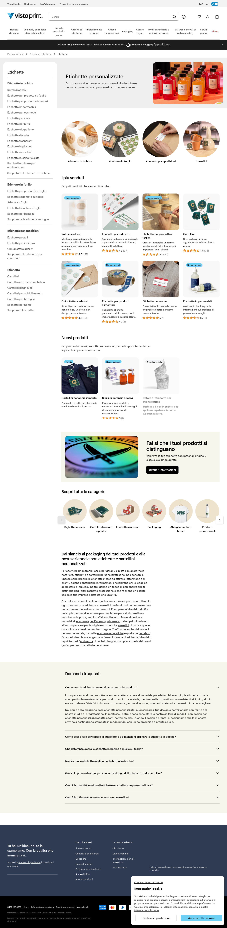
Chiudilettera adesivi (20, 248)
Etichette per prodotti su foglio (26, 95)
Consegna (81, 858)
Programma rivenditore (88, 869)
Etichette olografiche (20, 129)
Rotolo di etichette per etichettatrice (21, 165)
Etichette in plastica (19, 146)
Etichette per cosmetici (21, 112)
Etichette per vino (18, 118)
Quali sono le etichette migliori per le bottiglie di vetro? (99, 760)
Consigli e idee (84, 863)
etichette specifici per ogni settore (97, 621)
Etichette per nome (19, 304)
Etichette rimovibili (19, 152)
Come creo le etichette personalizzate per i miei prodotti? (101, 687)
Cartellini (13, 276)
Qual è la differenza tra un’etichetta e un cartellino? (97, 797)
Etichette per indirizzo (21, 243)
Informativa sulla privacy (42, 907)
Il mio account (83, 848)
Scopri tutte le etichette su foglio (28, 219)
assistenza (86, 641)
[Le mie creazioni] (192, 17)
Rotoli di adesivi (17, 89)
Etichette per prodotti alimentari (27, 101)
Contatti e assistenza (87, 853)
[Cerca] (174, 16)
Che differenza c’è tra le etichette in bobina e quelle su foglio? (104, 748)
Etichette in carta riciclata (23, 157)
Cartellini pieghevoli (19, 287)
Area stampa (119, 867)
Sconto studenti (84, 879)
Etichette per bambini (20, 213)
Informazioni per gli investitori (123, 860)
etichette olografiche (110, 633)
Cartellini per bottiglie (21, 299)
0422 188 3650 (14, 907)
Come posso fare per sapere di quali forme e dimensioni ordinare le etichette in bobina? (120, 736)
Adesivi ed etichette (41, 54)
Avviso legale (82, 907)
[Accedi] (207, 16)
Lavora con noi (120, 853)
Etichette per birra (18, 123)
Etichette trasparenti (20, 140)
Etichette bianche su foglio (24, 207)
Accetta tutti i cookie (201, 918)
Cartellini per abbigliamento (24, 293)
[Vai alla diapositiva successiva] (222, 45)
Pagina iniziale (15, 54)
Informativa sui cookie (146, 910)
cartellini (123, 625)
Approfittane (162, 44)
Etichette (63, 54)
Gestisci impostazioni (156, 918)
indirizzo (145, 633)
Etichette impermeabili (21, 106)
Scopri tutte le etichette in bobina (28, 173)
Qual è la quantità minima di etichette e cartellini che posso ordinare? (109, 785)
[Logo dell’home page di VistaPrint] (25, 16)
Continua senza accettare (148, 882)
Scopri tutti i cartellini (20, 310)
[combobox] (111, 17)
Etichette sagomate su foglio (25, 196)
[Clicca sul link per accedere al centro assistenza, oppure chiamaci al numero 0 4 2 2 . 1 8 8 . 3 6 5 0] (184, 16)
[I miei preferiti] (199, 16)
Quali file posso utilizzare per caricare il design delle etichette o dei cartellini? (113, 773)
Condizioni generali (65, 907)
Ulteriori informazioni (162, 469)
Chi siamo (118, 848)
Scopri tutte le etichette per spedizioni (24, 256)
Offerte (214, 31)
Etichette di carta (18, 135)
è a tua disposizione (29, 862)
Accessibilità (83, 874)
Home (26, 907)
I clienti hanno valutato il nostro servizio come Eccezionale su (178, 868)
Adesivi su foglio (17, 202)
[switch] (211, 4)
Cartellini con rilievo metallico (26, 282)
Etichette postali (17, 237)
